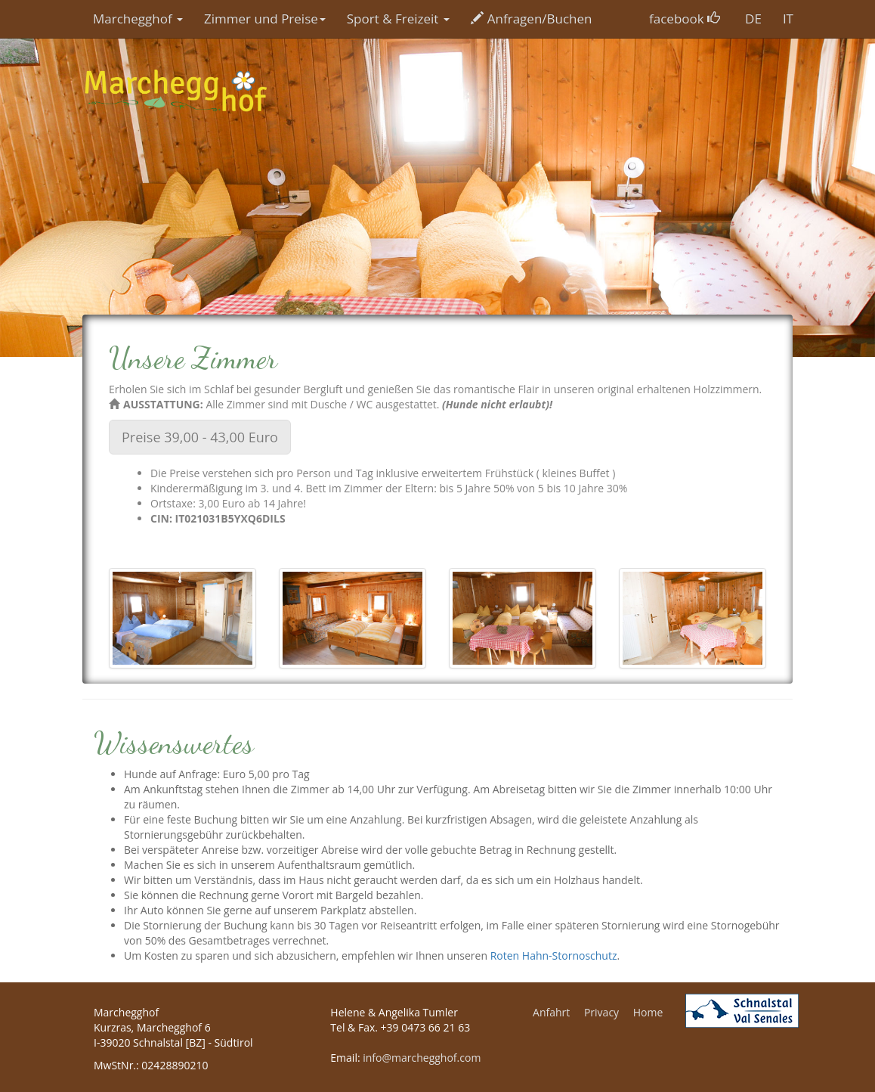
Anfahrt (551, 1012)
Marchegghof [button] (138, 18)
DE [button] (753, 18)
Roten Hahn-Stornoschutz (553, 955)
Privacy (601, 1012)
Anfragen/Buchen (531, 18)
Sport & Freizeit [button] (398, 18)
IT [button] (788, 18)
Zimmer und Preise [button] (265, 18)
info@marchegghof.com (422, 1057)
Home (648, 1012)
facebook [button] (684, 18)
